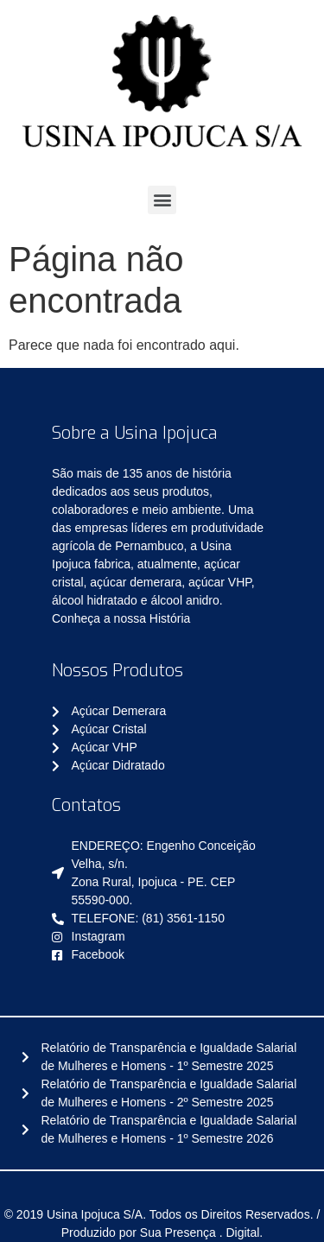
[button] (162, 200)
